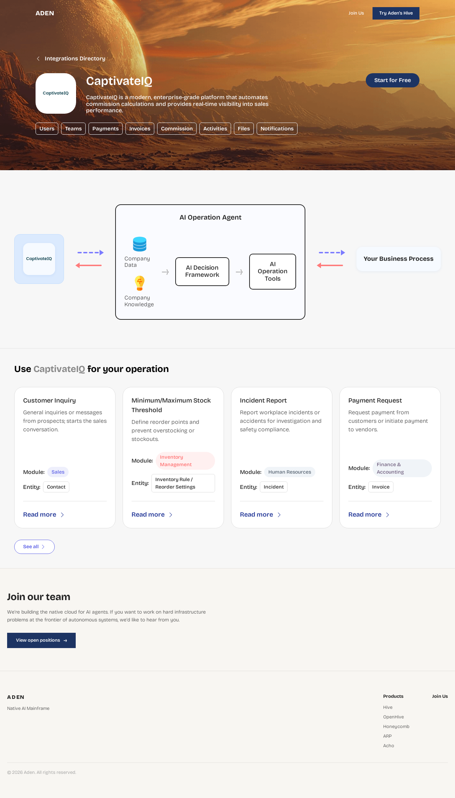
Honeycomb (396, 726)
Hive (387, 707)
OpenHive (393, 717)
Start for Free (392, 80)
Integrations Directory (71, 58)
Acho (388, 746)
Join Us (356, 13)
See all (34, 547)
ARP (387, 736)
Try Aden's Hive (396, 13)
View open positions (41, 640)
